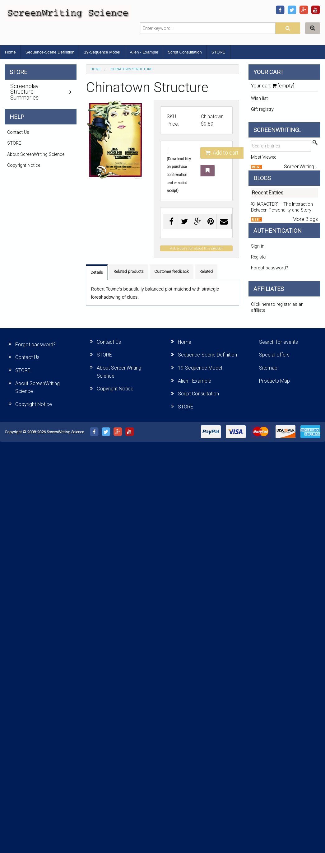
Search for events (278, 342)
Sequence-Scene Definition (50, 52)
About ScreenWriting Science (35, 154)
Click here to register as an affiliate (277, 307)
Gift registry (262, 109)
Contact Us (18, 132)
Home (10, 52)
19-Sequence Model (102, 52)
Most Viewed (263, 157)
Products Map (274, 381)
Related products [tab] (129, 271)
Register (259, 257)
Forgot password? (269, 268)
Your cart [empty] (272, 86)
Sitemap (268, 368)
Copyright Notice (23, 165)
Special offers (274, 355)
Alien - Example (144, 52)
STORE (218, 52)
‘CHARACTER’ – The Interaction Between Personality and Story (282, 207)
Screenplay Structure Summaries (24, 92)
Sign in (257, 246)
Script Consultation (185, 52)
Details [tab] (97, 272)
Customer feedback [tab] (171, 271)
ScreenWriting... (301, 167)
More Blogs (305, 219)
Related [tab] (206, 271)
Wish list (259, 98)
